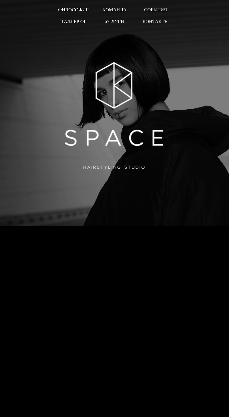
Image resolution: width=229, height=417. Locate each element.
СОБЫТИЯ (155, 9)
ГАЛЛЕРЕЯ (73, 21)
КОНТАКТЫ (156, 21)
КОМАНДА (114, 9)
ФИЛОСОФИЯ (73, 9)
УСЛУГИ (114, 21)
